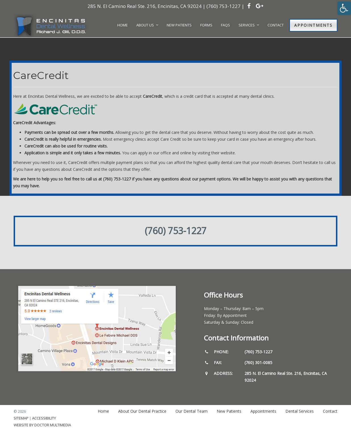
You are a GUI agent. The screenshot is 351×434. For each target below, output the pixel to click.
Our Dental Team (192, 411)
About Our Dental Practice (142, 411)
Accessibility (44, 418)
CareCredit (152, 96)
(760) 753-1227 (223, 6)
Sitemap (21, 418)
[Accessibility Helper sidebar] (344, 8)
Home (103, 411)
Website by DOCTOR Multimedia (42, 424)
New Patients (229, 411)
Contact (330, 411)
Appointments (313, 25)
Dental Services (299, 411)
